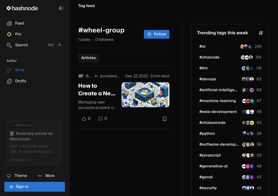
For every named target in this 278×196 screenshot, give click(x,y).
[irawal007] (248, 188)
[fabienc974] (252, 155)
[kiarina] (248, 133)
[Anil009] (244, 177)
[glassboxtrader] (252, 133)
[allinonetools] (244, 112)
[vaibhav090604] (249, 46)
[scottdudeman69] (244, 101)
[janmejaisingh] (244, 122)
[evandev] (252, 144)
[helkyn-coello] (251, 79)
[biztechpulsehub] (252, 188)
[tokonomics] (251, 68)
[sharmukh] (248, 79)
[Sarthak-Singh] (248, 177)
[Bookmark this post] (164, 119)
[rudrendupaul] (248, 101)
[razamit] (242, 46)
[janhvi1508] (248, 166)
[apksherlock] (244, 144)
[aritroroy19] (250, 57)
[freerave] (244, 133)
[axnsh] (251, 177)
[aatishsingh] (252, 122)
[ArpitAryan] (246, 57)
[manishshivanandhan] (244, 188)
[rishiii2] (248, 90)
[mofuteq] (246, 46)
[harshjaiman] (248, 144)
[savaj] (251, 166)
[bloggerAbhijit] (248, 122)
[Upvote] (86, 118)
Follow (156, 34)
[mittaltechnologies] (248, 112)
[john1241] (252, 112)
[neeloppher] (252, 101)
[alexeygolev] (244, 68)
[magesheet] (244, 155)
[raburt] (247, 68)
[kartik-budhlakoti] (244, 79)
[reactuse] (248, 155)
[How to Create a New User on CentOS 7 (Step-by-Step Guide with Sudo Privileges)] (145, 94)
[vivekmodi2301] (243, 57)
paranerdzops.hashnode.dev (110, 76)
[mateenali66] (244, 90)
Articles (88, 58)
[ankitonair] (251, 90)
